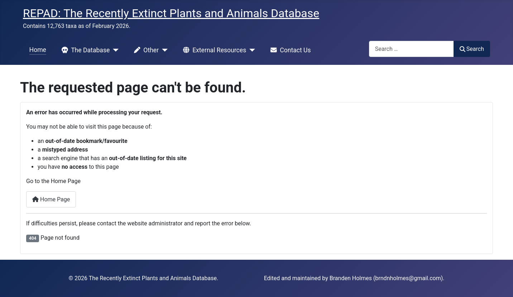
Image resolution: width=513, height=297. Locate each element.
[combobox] (411, 49)
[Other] (163, 50)
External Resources (213, 50)
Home (37, 49)
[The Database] (114, 50)
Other (145, 50)
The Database (84, 50)
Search (472, 48)
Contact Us (289, 50)
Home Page (51, 199)
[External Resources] (250, 50)
